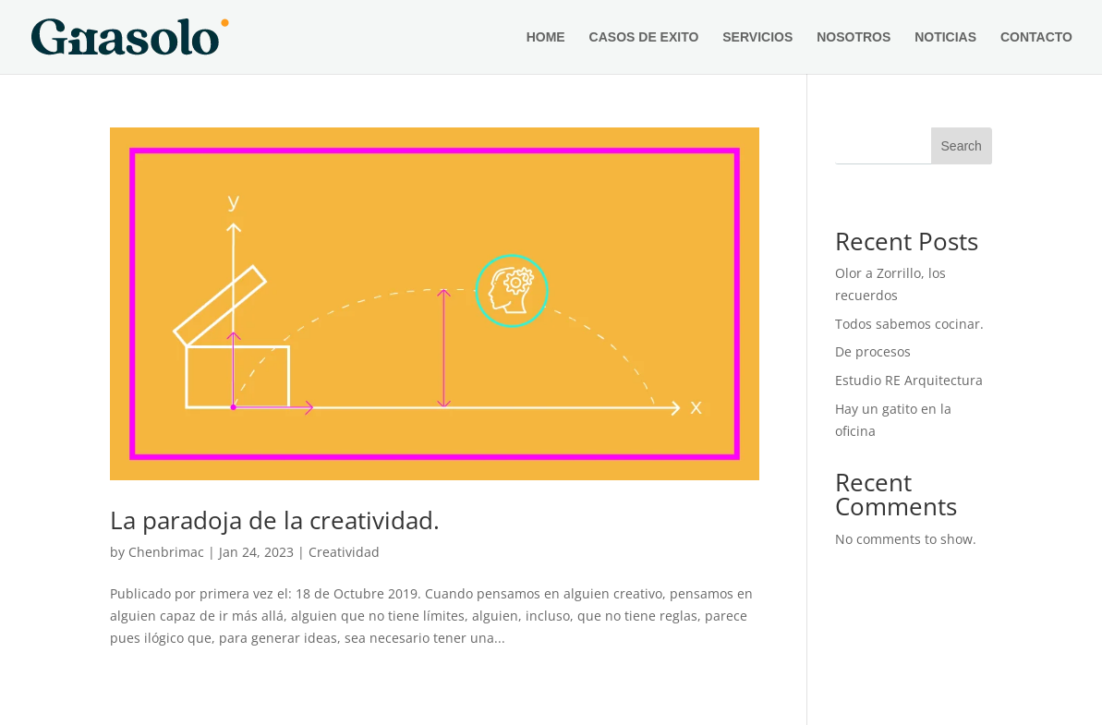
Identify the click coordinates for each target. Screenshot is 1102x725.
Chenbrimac (166, 552)
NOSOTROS (853, 37)
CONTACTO (1036, 37)
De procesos (873, 351)
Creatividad (344, 552)
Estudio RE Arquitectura (909, 380)
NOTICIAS (945, 37)
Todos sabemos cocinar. (909, 323)
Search (961, 146)
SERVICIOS (757, 37)
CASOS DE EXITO (644, 37)
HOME (546, 37)
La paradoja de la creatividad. (275, 520)
